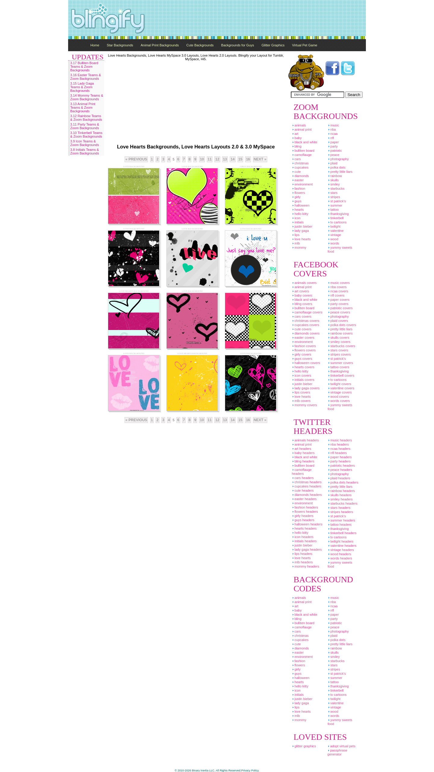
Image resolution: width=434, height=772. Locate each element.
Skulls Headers (339, 495)
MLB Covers (301, 401)
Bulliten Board (303, 150)
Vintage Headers (341, 550)
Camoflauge (302, 155)
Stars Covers (338, 350)
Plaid (332, 163)
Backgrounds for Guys (237, 45)
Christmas (300, 163)
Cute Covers (301, 329)
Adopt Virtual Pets (341, 746)
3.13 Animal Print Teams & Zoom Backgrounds (82, 107)
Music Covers (339, 283)
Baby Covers (302, 295)
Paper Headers (340, 457)
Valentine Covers (341, 388)
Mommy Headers (305, 566)
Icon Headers (302, 537)
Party (333, 146)
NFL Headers (337, 453)
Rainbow (335, 176)
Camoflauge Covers (307, 312)
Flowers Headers (305, 511)
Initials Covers (303, 379)
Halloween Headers (307, 524)
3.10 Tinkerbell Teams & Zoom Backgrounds (86, 134)
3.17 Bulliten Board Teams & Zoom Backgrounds (84, 66)
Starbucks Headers (342, 503)
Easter (298, 180)
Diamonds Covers (305, 333)
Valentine (336, 230)
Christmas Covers (305, 320)
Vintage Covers (340, 392)
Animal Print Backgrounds (160, 45)
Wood (333, 239)
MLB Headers (302, 562)
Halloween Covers (306, 363)
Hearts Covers (303, 367)
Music (333, 125)
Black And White (304, 142)
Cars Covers (301, 316)
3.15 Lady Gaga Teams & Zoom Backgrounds (82, 87)
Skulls (333, 180)
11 (210, 159)
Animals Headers (305, 440)
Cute (296, 171)
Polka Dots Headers (343, 482)
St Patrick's (337, 201)
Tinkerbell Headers (342, 533)
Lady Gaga (300, 230)
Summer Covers (340, 363)
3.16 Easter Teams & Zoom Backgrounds (85, 76)
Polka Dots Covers (342, 325)
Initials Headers (304, 541)
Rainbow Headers (341, 491)
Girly (296, 197)
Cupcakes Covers (305, 325)
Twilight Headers (341, 541)
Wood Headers (339, 554)
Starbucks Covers (341, 346)
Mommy (299, 247)
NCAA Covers (338, 291)
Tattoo (333, 209)
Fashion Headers (305, 507)
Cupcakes (300, 167)
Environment (302, 184)
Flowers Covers (304, 350)
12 (217, 159)
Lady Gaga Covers (305, 388)
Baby (297, 138)
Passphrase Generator (337, 752)
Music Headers (340, 440)
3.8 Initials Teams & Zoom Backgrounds (84, 151)
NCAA (333, 133)
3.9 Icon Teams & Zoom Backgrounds (84, 143)
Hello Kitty (300, 214)
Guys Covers (302, 358)
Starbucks (336, 188)
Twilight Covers (339, 384)
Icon (296, 218)
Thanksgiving (338, 214)
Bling (296, 146)
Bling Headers (303, 461)
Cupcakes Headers (306, 486)
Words (333, 243)
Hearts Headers (304, 528)
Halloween (301, 205)
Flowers (298, 193)
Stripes (334, 197)
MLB (296, 243)
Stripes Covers (339, 354)
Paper (333, 142)
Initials (298, 222)
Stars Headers (339, 507)
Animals (299, 125)
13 (225, 159)
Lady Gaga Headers (307, 549)
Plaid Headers (339, 478)
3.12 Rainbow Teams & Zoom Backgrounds (86, 117)
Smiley (334, 184)
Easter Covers (303, 337)
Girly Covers (301, 354)
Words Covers (339, 401)
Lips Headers (302, 554)
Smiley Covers (339, 342)
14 (232, 159)
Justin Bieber (302, 226)
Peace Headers (340, 470)
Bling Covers (302, 304)
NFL (331, 138)
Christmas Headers (307, 482)
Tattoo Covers (338, 367)
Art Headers (301, 448)
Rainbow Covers (340, 333)
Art (295, 133)
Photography (338, 159)
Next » (260, 159)
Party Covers (338, 304)
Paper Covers (339, 299)
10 (202, 159)
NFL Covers (336, 295)
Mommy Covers (304, 405)
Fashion (298, 188)
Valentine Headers (342, 545)
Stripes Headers (340, 512)
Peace (333, 155)
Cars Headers (303, 478)
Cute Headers (303, 490)
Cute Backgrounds (200, 45)
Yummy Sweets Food (340, 249)
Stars (333, 193)
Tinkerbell (336, 218)
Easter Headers (304, 499)
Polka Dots (336, 167)
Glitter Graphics (273, 45)
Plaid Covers (338, 320)
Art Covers (300, 291)
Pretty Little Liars (340, 171)
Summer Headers (341, 520)
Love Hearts (301, 239)
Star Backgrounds (120, 45)
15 (240, 159)
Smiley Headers (340, 499)
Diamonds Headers (307, 495)
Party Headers (339, 461)
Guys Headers (303, 520)
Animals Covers (304, 283)
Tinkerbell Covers (341, 375)
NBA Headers (338, 444)
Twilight (334, 226)
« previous (136, 159)
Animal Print (302, 129)
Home (94, 45)
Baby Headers (303, 453)
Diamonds (300, 176)
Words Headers (340, 558)
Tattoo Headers (339, 524)
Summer (335, 205)
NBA (332, 129)
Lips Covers (301, 392)
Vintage (334, 235)
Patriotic (335, 150)
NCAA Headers (339, 448)
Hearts (298, 209)
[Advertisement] (256, 18)
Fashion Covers (304, 346)
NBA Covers (337, 287)
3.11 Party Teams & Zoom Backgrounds (84, 126)
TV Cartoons (337, 222)
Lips (296, 235)
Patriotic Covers (340, 308)
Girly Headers (302, 516)
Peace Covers (339, 312)
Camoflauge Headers (302, 471)
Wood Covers (338, 396)
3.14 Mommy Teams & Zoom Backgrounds (86, 97)
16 (248, 159)
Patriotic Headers (341, 465)
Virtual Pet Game (304, 45)
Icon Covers (301, 375)
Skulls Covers (338, 337)
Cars (296, 159)
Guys (296, 201)
